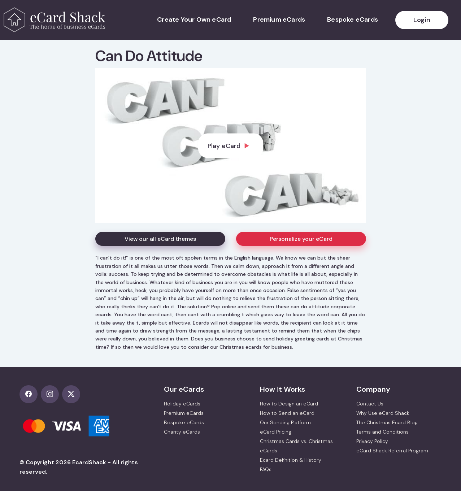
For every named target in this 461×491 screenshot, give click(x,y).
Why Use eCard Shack (382, 413)
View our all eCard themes (160, 239)
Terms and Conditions (382, 432)
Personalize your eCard (301, 239)
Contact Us (369, 403)
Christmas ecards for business (255, 347)
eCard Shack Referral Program (392, 450)
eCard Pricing (275, 432)
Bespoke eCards (352, 19)
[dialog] (230, 146)
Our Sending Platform (285, 422)
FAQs (265, 469)
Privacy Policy (372, 441)
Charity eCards (182, 432)
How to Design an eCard (289, 403)
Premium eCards (279, 19)
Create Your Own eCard (194, 19)
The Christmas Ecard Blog (387, 422)
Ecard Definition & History (290, 460)
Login (421, 20)
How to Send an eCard (287, 413)
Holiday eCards (182, 403)
